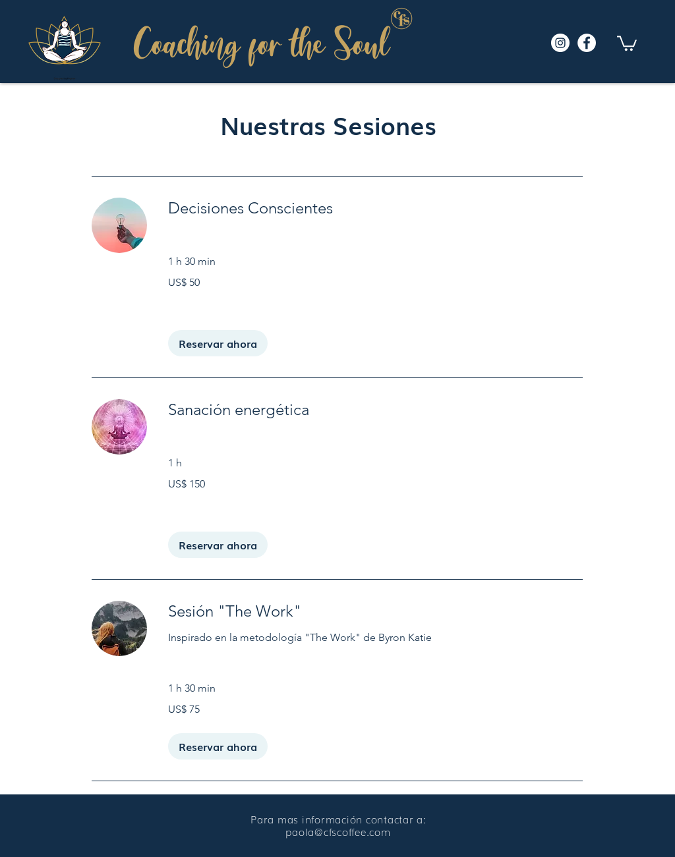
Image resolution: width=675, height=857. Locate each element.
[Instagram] (560, 43)
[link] (375, 208)
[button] (627, 42)
